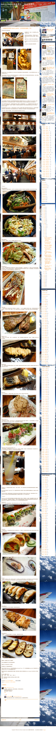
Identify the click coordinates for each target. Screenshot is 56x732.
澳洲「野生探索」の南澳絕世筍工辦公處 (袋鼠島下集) (50, 68)
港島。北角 (44, 525)
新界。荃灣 (44, 518)
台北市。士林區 (44, 391)
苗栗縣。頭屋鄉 (44, 468)
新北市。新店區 (44, 430)
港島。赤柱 (44, 544)
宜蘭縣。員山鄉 (44, 418)
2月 (45, 271)
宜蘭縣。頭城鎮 (44, 423)
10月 (45, 227)
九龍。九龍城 (44, 477)
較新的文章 (4, 719)
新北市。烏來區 (44, 439)
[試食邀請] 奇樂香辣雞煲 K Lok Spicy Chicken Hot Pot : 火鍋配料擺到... (48, 239)
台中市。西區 (44, 377)
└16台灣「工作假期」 (46, 147)
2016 (44, 221)
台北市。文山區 (44, 396)
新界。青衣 (44, 520)
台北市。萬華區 (44, 399)
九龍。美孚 (44, 501)
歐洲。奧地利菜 (44, 340)
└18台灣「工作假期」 (46, 150)
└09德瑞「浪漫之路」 (46, 132)
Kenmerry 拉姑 (9, 696)
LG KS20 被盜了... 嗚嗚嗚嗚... (48, 76)
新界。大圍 (44, 511)
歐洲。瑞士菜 (44, 352)
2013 (44, 276)
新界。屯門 (44, 515)
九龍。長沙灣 (44, 508)
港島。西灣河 (44, 540)
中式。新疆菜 (44, 304)
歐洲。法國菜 (44, 349)
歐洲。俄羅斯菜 (44, 337)
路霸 (5, 687)
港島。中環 (44, 523)
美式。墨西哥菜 (44, 357)
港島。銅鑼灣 (44, 549)
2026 (44, 207)
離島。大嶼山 (44, 554)
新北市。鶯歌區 (44, 444)
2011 (44, 279)
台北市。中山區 (44, 380)
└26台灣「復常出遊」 (46, 176)
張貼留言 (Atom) (21, 723)
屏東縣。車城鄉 (44, 425)
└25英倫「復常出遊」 (46, 174)
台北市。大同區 (44, 392)
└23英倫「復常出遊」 (46, 164)
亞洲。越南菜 (44, 330)
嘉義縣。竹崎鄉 (44, 415)
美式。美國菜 (44, 359)
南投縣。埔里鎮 (44, 370)
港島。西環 (44, 542)
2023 (44, 211)
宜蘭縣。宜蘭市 (44, 420)
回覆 (5, 692)
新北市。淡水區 (44, 437)
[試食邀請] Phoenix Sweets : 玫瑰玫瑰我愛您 (48, 252)
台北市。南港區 (44, 389)
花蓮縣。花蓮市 (44, 459)
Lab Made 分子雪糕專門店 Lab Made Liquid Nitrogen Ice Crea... (47, 249)
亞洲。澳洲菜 (44, 328)
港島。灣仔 (44, 535)
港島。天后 (44, 530)
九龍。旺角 (44, 492)
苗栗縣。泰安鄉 (44, 466)
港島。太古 (44, 532)
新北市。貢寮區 (44, 442)
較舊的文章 (37, 719)
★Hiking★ (44, 184)
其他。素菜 (44, 335)
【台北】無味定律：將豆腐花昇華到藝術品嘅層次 (50, 113)
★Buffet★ (44, 292)
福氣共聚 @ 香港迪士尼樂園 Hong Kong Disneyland (47, 269)
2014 (44, 275)
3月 (45, 236)
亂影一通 (43, 189)
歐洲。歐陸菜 (44, 345)
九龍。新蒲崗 (44, 491)
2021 (44, 214)
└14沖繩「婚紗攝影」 (46, 144)
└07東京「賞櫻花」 (45, 128)
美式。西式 (44, 361)
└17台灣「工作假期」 (46, 149)
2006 (44, 286)
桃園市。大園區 (44, 451)
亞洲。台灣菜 (44, 321)
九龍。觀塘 (44, 506)
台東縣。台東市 (44, 406)
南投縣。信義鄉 (44, 368)
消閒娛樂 (43, 196)
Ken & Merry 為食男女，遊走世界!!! (17, 4)
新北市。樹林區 (44, 435)
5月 (45, 233)
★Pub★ (43, 297)
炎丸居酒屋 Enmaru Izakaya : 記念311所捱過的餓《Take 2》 (48, 259)
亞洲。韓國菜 (44, 332)
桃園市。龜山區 (44, 456)
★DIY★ (43, 182)
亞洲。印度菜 (44, 320)
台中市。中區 (44, 372)
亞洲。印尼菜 (44, 318)
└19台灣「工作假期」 (46, 154)
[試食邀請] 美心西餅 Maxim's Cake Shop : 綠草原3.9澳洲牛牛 (48, 256)
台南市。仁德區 (44, 403)
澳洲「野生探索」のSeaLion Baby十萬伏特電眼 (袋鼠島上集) (50, 58)
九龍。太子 (44, 487)
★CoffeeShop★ (45, 294)
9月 (45, 229)
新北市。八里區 (44, 427)
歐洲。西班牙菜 (44, 356)
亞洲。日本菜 (44, 323)
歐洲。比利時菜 (44, 347)
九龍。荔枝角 (44, 503)
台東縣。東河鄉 (44, 408)
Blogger (44, 729)
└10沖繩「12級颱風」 (46, 135)
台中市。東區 (44, 375)
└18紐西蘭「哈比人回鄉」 (46, 152)
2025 (44, 208)
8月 (45, 230)
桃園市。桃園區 (44, 454)
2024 (44, 210)
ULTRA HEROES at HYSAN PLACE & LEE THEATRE (47, 242)
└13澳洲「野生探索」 (46, 140)
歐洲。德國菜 (44, 342)
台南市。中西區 (44, 401)
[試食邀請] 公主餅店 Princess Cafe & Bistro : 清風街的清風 (50, 94)
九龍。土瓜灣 (44, 484)
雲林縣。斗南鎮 (44, 471)
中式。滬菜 (44, 311)
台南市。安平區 (44, 404)
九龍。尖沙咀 (44, 489)
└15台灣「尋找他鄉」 (46, 145)
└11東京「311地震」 (45, 137)
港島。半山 (44, 527)
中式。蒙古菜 (44, 316)
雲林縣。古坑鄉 (44, 469)
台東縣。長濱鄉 (44, 411)
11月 (45, 226)
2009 (44, 282)
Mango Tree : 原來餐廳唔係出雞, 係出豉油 (48, 246)
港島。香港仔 (44, 551)
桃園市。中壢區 (44, 449)
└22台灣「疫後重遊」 (46, 161)
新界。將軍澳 (44, 513)
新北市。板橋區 (44, 432)
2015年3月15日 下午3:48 (10, 687)
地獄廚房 (43, 192)
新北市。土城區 (44, 428)
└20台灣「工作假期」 (46, 157)
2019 (44, 217)
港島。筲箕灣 (44, 537)
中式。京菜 (44, 299)
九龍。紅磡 (44, 499)
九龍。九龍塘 (44, 479)
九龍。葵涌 (44, 504)
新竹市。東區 (44, 447)
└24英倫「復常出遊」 (46, 171)
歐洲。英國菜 (44, 354)
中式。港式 (44, 308)
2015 (44, 223)
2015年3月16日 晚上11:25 (17, 696)
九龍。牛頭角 (44, 498)
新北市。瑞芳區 (44, 440)
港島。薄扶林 (44, 539)
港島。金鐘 (44, 547)
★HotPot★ (44, 296)
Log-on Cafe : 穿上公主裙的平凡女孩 (48, 266)
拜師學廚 (43, 194)
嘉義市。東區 (44, 413)
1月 (45, 273)
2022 (44, 213)
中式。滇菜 (44, 309)
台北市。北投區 (44, 387)
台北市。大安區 (44, 394)
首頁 (3, 22)
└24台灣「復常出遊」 (46, 169)
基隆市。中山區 (44, 416)
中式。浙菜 (44, 306)
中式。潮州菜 (44, 313)
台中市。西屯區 (44, 379)
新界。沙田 (44, 516)
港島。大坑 (44, 528)
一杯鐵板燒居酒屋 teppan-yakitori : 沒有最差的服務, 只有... (47, 263)
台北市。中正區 (44, 382)
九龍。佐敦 (44, 482)
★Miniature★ (44, 187)
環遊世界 (43, 199)
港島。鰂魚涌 (44, 552)
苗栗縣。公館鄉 (44, 464)
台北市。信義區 (44, 384)
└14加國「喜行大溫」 (46, 142)
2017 (44, 220)
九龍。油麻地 (44, 494)
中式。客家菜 (44, 301)
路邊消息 (43, 201)
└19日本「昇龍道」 (45, 156)
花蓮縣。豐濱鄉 (44, 461)
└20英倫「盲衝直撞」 (46, 159)
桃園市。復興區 (44, 452)
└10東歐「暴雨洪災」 (46, 133)
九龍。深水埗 (44, 496)
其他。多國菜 (44, 333)
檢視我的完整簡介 (50, 30)
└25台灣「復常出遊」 (46, 173)
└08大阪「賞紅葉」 (45, 130)
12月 (45, 224)
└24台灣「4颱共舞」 (45, 166)
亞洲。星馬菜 (44, 325)
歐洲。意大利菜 (44, 344)
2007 (44, 285)
